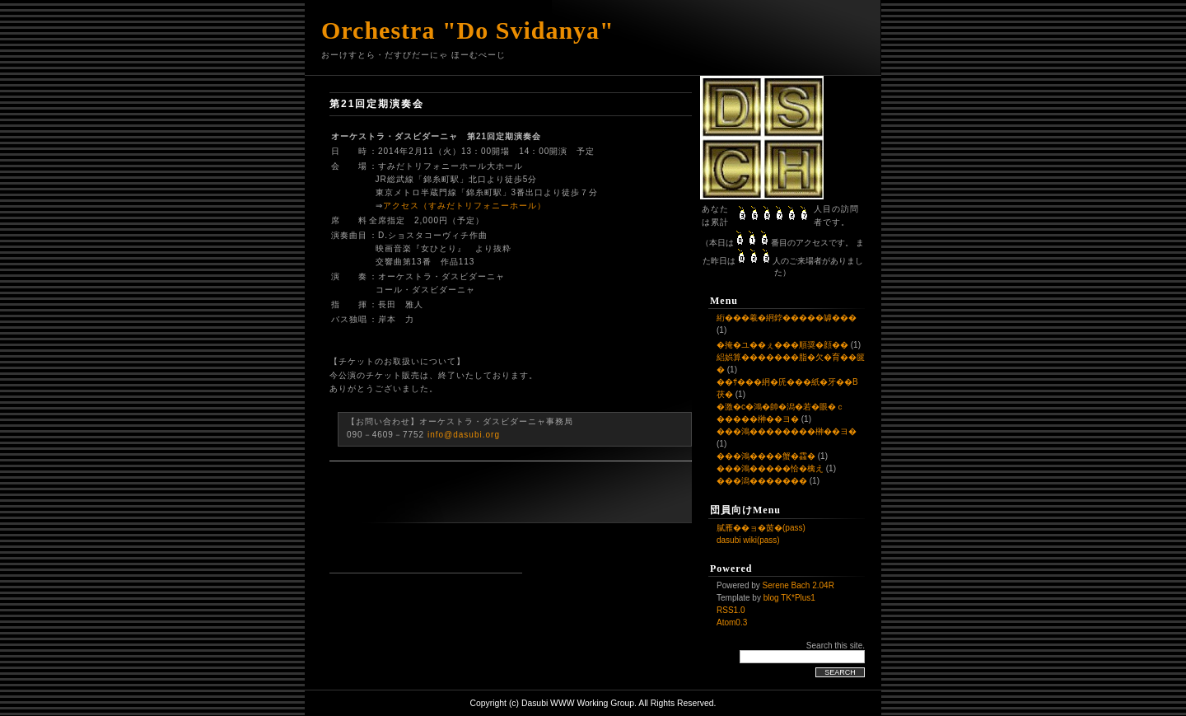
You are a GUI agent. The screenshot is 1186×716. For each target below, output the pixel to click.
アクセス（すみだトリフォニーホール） (464, 205)
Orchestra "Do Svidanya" (467, 30)
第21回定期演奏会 (376, 104)
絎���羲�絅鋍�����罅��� (787, 317)
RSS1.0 (731, 610)
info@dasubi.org (463, 434)
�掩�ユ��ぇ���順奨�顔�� (782, 344)
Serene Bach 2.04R (798, 585)
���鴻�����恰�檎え (770, 468)
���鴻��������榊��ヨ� (787, 431)
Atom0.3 (732, 622)
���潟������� (762, 480)
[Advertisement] (425, 548)
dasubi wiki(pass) (748, 540)
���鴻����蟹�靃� (766, 456)
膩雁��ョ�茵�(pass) (761, 527)
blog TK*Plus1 (789, 597)
